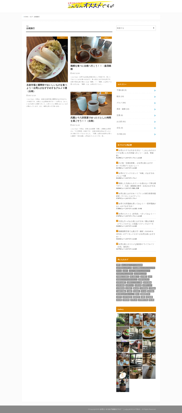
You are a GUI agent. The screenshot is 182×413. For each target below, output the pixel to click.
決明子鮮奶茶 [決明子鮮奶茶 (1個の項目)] (127, 297)
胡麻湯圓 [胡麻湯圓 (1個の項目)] (126, 300)
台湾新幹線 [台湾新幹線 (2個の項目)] (120, 288)
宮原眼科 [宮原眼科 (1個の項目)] (137, 291)
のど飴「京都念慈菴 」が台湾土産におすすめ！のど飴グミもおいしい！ (134, 164)
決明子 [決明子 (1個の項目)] (119, 297)
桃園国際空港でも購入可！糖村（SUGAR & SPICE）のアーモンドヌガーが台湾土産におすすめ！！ (135, 234)
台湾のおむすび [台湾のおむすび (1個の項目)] (144, 279)
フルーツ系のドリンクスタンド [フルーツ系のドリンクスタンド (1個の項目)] (139, 271)
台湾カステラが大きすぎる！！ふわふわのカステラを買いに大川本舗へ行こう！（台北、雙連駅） (136, 153)
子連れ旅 (121, 90)
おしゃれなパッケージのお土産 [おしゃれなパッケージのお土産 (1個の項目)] (132, 265)
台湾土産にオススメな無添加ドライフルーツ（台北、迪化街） (135, 245)
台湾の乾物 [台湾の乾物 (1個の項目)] (147, 282)
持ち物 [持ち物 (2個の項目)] (144, 291)
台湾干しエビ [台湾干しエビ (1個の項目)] (147, 285)
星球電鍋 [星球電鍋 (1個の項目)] (151, 291)
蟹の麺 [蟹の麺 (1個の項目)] (151, 300)
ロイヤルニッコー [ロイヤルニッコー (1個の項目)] (140, 274)
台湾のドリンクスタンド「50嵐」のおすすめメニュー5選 (135, 174)
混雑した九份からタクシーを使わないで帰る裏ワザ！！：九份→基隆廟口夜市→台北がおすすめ (136, 184)
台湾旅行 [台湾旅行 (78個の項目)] (129, 288)
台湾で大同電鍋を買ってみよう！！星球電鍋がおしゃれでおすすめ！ (136, 205)
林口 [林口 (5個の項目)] (137, 294)
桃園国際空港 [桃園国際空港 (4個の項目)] (145, 294)
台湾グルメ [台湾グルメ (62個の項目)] (129, 285)
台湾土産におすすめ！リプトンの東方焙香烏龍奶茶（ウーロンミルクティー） (136, 195)
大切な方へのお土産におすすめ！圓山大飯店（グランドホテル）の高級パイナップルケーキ (135, 222)
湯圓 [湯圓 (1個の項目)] (143, 297)
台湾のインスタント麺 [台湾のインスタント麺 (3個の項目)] (134, 282)
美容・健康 (123, 109)
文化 (120, 128)
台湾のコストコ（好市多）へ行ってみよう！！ (137, 214)
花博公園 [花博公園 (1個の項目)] (134, 300)
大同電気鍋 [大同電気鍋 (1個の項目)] (143, 288)
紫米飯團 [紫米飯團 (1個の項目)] (149, 297)
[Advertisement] (136, 57)
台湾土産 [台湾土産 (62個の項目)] (138, 285)
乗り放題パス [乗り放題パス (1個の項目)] (134, 276)
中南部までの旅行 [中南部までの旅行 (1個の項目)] (122, 276)
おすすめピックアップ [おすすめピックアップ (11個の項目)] (124, 268)
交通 (120, 115)
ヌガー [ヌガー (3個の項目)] (125, 271)
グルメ (121, 103)
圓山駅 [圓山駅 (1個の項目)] (136, 288)
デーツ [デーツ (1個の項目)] (119, 271)
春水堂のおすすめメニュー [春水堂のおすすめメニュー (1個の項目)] (125, 294)
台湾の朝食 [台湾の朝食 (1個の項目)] (120, 285)
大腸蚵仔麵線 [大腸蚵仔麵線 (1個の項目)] (121, 291)
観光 (120, 96)
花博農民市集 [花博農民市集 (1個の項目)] (143, 300)
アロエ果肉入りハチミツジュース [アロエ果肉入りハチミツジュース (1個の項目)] (143, 268)
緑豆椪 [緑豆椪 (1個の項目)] (119, 300)
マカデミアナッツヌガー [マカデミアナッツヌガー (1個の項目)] (125, 274)
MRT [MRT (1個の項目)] (118, 265)
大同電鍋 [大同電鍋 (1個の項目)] (152, 288)
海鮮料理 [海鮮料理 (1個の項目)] (137, 297)
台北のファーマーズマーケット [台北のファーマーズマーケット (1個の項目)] (127, 279)
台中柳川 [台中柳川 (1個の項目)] (144, 276)
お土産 (121, 121)
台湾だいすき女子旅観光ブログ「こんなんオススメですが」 (120, 409)
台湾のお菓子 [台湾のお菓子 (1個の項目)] (121, 282)
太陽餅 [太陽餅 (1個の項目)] (129, 291)
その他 (121, 134)
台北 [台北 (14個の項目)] (150, 276)
